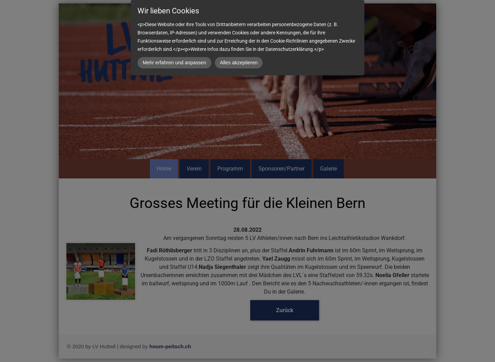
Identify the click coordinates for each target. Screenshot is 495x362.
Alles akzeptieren (239, 62)
